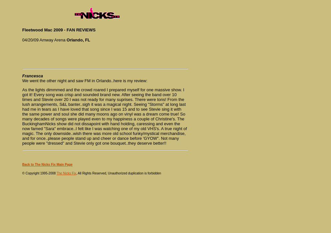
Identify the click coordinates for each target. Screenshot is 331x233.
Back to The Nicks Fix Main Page (47, 164)
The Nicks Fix (66, 173)
